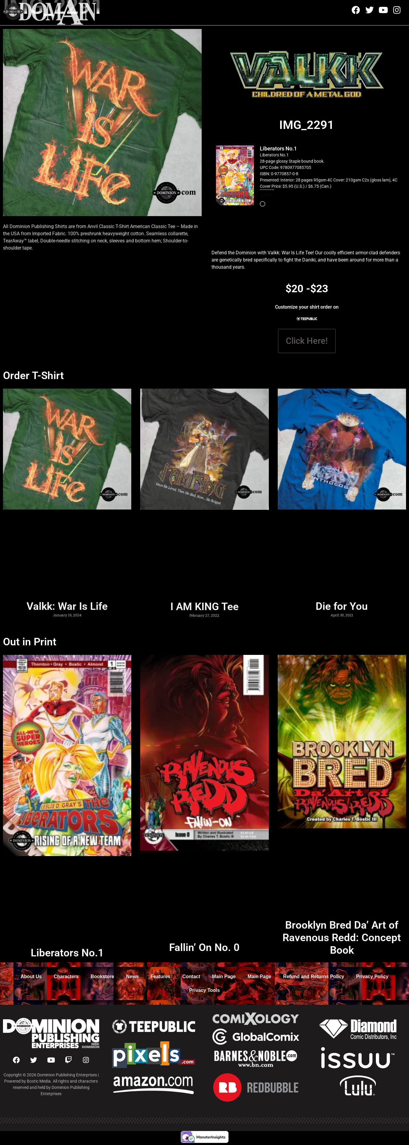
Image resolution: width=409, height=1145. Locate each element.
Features (161, 976)
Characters (66, 976)
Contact (191, 976)
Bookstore (102, 976)
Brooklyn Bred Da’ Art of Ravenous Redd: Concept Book (342, 937)
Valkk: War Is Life (67, 606)
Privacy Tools (204, 990)
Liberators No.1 (278, 148)
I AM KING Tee (204, 607)
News (132, 976)
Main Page (224, 976)
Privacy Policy (372, 976)
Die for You (342, 606)
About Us (31, 976)
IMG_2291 (306, 125)
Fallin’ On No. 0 (204, 947)
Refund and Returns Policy (313, 976)
